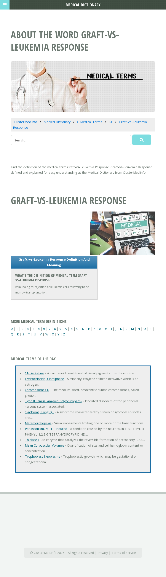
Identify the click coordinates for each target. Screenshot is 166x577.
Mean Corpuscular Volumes (44, 445)
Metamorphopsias (38, 423)
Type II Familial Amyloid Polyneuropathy (53, 401)
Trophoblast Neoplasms (42, 456)
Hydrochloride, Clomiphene (44, 379)
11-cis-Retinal (34, 373)
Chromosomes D (37, 390)
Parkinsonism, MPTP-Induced (46, 428)
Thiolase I (32, 440)
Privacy (103, 552)
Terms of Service (124, 552)
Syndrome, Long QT (39, 412)
